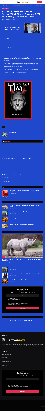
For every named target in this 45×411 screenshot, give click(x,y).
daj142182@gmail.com (7, 362)
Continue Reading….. (8, 75)
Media (18, 403)
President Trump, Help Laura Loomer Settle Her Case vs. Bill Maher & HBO (11, 157)
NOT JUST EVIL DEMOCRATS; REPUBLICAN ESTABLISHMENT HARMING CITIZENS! (24, 206)
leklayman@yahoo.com (7, 361)
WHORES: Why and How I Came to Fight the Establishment (21, 320)
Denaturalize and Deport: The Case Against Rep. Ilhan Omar (11, 175)
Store (26, 403)
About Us (13, 403)
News (3, 256)
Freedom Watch (8, 19)
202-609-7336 (4, 365)
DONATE (39, 1)
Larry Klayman (5, 262)
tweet (4, 126)
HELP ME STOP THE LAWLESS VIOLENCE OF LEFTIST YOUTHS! (33, 157)
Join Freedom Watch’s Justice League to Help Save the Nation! (22, 224)
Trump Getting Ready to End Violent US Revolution (20, 218)
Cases (22, 403)
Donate (36, 403)
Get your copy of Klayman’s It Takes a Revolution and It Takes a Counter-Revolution (24, 191)
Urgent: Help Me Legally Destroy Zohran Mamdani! (19, 211)
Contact (31, 403)
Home (8, 403)
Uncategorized (5, 8)
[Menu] (3, 2)
